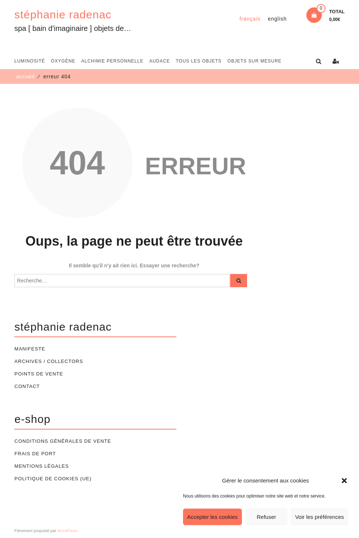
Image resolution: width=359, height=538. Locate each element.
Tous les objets (198, 61)
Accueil (25, 76)
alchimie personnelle (112, 61)
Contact (27, 386)
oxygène (63, 61)
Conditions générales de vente (62, 441)
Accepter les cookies (212, 517)
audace (159, 61)
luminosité (29, 61)
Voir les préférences (319, 517)
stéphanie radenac (63, 14)
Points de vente (38, 374)
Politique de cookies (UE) (52, 478)
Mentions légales (41, 466)
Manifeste (29, 349)
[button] (344, 480)
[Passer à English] (277, 19)
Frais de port (35, 453)
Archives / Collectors (48, 361)
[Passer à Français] (250, 19)
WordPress (67, 530)
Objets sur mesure (255, 61)
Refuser (266, 517)
